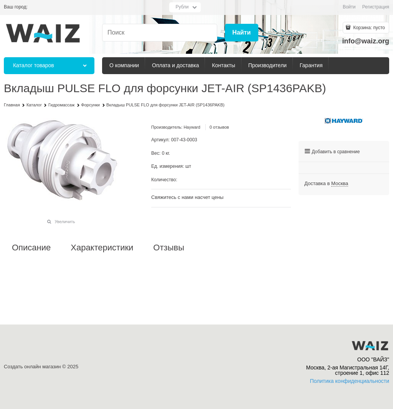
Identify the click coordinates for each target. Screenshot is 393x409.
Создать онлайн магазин (32, 366)
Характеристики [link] (102, 247)
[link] (339, 183)
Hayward (191, 127)
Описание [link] (31, 247)
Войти (349, 7)
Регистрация (375, 7)
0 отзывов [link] (219, 127)
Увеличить (64, 221)
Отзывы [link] (168, 247)
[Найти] (241, 33)
